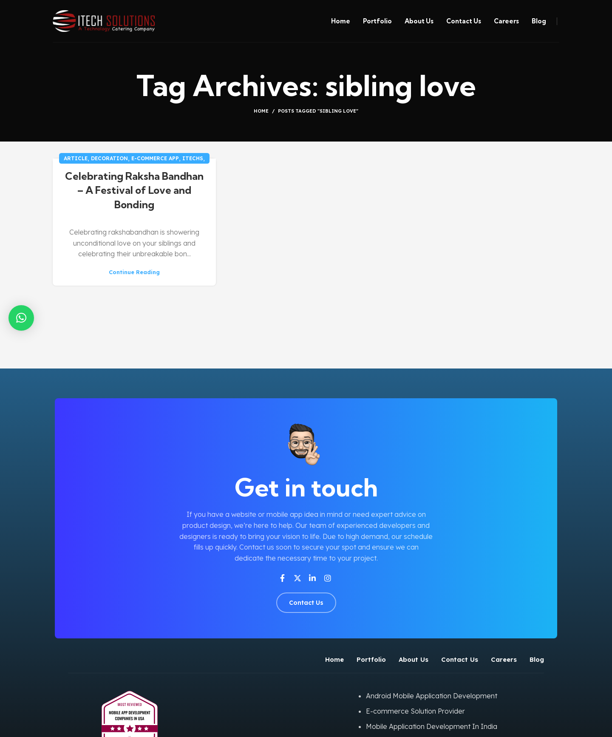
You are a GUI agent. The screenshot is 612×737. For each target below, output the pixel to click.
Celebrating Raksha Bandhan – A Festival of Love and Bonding (134, 190)
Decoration (109, 158)
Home (261, 111)
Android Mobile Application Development (431, 696)
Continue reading (134, 272)
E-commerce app (155, 158)
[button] (21, 318)
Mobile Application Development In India (431, 726)
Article (76, 158)
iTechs (192, 158)
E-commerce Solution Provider (415, 711)
